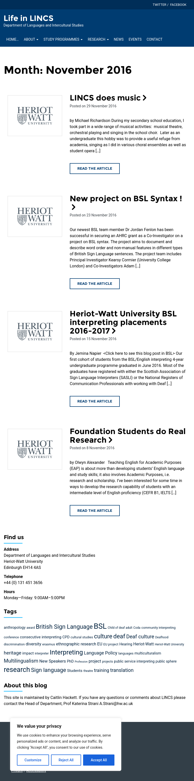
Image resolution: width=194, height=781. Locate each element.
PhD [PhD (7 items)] (70, 661)
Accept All (99, 760)
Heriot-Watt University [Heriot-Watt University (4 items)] (169, 644)
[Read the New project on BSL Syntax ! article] (35, 216)
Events (135, 39)
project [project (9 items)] (95, 661)
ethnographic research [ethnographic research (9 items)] (76, 644)
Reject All (66, 760)
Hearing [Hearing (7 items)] (125, 644)
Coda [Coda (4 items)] (136, 627)
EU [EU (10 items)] (99, 644)
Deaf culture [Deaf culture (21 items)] (140, 637)
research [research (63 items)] (17, 670)
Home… (12, 39)
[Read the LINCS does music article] (35, 115)
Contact (154, 39)
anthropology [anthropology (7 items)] (15, 627)
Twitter (159, 5)
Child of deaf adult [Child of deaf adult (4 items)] (120, 627)
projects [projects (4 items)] (107, 661)
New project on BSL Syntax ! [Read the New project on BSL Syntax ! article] (126, 202)
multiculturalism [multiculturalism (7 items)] (147, 653)
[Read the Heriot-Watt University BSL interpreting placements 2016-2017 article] (35, 331)
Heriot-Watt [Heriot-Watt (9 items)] (143, 644)
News (119, 39)
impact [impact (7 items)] (28, 653)
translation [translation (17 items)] (121, 670)
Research (98, 39)
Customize (33, 760)
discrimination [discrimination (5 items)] (14, 644)
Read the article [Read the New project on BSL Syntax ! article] (94, 283)
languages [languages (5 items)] (125, 653)
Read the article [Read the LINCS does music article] (94, 168)
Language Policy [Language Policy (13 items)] (100, 653)
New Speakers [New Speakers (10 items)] (52, 661)
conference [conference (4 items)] (11, 637)
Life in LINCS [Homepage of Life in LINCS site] (29, 18)
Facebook (178, 5)
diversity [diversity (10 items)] (33, 644)
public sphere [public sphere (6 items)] (166, 661)
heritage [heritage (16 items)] (12, 653)
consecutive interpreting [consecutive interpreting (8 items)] (40, 637)
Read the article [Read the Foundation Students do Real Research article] (94, 510)
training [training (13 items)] (101, 670)
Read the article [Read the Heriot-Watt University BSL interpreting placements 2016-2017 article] (94, 401)
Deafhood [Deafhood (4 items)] (161, 637)
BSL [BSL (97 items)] (100, 626)
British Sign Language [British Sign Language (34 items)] (64, 626)
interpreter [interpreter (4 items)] (41, 653)
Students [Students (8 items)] (74, 670)
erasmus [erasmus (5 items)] (48, 644)
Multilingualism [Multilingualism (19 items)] (21, 661)
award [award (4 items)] (31, 627)
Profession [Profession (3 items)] (81, 661)
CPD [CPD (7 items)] (65, 637)
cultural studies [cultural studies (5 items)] (81, 637)
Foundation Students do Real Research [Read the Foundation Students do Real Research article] (128, 435)
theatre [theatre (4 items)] (88, 671)
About (31, 39)
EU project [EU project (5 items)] (110, 644)
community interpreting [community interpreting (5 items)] (158, 627)
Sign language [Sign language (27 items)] (48, 670)
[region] (65, 744)
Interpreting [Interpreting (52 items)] (66, 652)
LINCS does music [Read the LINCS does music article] (109, 98)
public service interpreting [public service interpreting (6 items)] (134, 661)
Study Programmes (63, 39)
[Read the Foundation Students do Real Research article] (35, 449)
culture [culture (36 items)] (103, 636)
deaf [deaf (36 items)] (119, 636)
